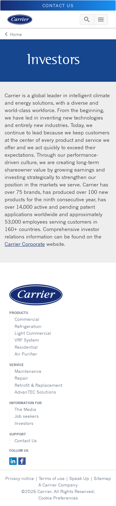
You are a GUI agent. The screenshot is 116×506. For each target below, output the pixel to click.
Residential (26, 347)
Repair (21, 378)
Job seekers (27, 416)
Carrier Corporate (25, 244)
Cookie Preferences (58, 497)
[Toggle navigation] (87, 19)
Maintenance (28, 371)
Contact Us (26, 440)
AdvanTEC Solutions (35, 392)
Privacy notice (19, 478)
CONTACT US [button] (58, 5)
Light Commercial (33, 333)
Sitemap (102, 478)
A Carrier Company (58, 484)
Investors (24, 423)
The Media (25, 409)
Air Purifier (26, 353)
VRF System (27, 339)
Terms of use (52, 478)
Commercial (27, 319)
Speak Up (79, 478)
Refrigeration (28, 326)
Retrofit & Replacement (38, 385)
